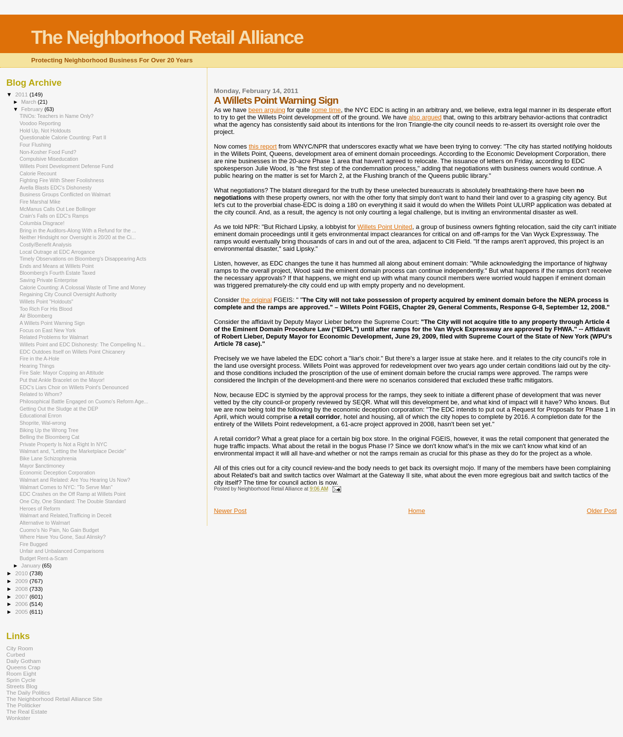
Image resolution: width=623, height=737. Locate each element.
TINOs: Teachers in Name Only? (56, 116)
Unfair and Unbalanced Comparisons (61, 551)
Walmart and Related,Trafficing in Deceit (65, 515)
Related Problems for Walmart (53, 337)
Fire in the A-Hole (39, 358)
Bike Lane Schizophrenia (47, 458)
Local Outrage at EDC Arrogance (57, 252)
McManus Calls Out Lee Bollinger (57, 209)
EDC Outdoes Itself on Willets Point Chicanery (72, 352)
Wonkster (18, 718)
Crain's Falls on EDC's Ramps (54, 216)
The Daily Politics (28, 692)
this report (263, 146)
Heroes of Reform (39, 508)
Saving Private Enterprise (48, 280)
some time (326, 109)
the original (256, 299)
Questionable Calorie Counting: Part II (62, 137)
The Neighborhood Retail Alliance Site (54, 699)
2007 (22, 596)
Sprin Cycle (21, 680)
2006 (22, 604)
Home (416, 510)
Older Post (602, 510)
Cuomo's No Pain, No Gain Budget (59, 530)
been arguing (266, 109)
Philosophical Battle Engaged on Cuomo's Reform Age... (83, 401)
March (29, 102)
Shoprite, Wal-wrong (42, 423)
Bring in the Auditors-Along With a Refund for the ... (77, 230)
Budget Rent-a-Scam (43, 558)
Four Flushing (35, 145)
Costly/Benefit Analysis (45, 244)
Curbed (15, 654)
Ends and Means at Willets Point (56, 266)
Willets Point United (384, 226)
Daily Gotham (23, 661)
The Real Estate (26, 711)
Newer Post (230, 510)
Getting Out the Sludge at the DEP (58, 409)
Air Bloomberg (35, 316)
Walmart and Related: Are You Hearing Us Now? (74, 480)
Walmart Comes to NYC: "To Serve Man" (65, 487)
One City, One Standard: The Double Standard (72, 501)
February (33, 109)
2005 (22, 611)
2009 (22, 581)
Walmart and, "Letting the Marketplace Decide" (72, 451)
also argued (424, 117)
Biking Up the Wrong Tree (48, 430)
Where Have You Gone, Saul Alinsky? (62, 537)
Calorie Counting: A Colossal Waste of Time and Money (82, 287)
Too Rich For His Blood (45, 309)
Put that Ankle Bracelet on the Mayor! (62, 380)
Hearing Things (37, 366)
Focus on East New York (47, 330)
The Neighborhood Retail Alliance (167, 37)
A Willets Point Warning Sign (52, 323)
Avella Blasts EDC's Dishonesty (55, 187)
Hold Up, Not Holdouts (45, 130)
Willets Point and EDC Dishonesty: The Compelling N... (82, 344)
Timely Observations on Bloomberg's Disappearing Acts (82, 259)
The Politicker (23, 705)
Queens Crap (23, 667)
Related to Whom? (40, 394)
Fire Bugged (33, 544)
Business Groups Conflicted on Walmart (64, 194)
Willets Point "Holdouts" (46, 301)
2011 (22, 94)
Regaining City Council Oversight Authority (67, 294)
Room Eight (21, 673)
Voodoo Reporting (40, 123)
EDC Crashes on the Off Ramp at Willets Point (72, 494)
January (31, 565)
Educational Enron (40, 415)
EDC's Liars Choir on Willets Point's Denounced (73, 387)
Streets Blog (21, 686)
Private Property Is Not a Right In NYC (63, 444)
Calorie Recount (37, 173)
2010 (22, 573)
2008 (22, 589)
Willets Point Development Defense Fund (66, 166)
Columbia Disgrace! (41, 223)
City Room (19, 648)
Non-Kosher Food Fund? (47, 152)
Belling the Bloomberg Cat (49, 437)
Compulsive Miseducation (48, 159)
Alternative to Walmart (44, 523)
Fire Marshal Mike (39, 202)
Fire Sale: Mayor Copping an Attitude (61, 373)
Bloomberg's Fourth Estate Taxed (57, 273)
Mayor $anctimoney (41, 466)
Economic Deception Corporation (57, 472)
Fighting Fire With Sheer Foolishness (61, 180)
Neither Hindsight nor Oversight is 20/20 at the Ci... (77, 237)
